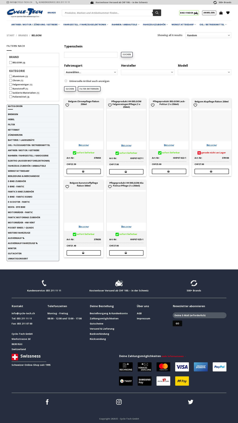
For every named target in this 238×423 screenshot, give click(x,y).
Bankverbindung (99, 333)
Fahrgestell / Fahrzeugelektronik (85, 24)
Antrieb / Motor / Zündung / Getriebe (35, 24)
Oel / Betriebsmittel (213, 24)
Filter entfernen (89, 89)
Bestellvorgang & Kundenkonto (109, 313)
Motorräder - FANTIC (20, 212)
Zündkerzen (15, 134)
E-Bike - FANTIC (16, 186)
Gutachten (14, 253)
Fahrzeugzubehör (155, 24)
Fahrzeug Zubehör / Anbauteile (27, 165)
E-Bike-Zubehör (17, 181)
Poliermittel (19, 96)
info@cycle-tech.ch (23, 313)
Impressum (143, 318)
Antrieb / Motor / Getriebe (23, 150)
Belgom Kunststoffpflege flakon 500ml (84, 184)
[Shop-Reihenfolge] (208, 35)
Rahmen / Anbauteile (125, 24)
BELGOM (17, 62)
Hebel (11, 119)
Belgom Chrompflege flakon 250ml (83, 103)
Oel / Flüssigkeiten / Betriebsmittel (29, 145)
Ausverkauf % (16, 238)
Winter (12, 248)
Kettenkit (14, 129)
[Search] (157, 12)
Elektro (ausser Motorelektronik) (29, 160)
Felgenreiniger (21, 84)
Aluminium (18, 76)
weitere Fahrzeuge (19, 232)
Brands (52, 12)
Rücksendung (98, 339)
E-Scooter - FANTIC (19, 201)
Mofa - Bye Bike (16, 206)
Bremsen (13, 114)
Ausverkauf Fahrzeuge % (23, 243)
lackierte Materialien (24, 92)
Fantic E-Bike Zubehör (21, 191)
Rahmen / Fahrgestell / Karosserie (28, 155)
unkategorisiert (18, 258)
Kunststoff (19, 88)
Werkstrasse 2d (21, 339)
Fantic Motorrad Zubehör (24, 217)
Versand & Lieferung (102, 328)
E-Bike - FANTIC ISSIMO (20, 196)
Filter (11, 124)
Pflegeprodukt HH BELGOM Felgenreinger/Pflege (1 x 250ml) (126, 104)
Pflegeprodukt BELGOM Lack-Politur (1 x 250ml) (169, 103)
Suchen (127, 54)
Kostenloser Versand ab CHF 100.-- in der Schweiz (119, 290)
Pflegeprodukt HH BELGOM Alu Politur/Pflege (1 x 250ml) (126, 184)
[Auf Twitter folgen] (190, 402)
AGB (139, 313)
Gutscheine (96, 323)
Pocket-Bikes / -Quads (21, 227)
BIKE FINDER (189, 12)
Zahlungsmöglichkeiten (104, 318)
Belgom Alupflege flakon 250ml (212, 101)
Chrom (16, 80)
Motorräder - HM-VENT (21, 222)
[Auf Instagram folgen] (119, 402)
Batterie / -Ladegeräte (21, 140)
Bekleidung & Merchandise (24, 176)
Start (11, 35)
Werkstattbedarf (184, 24)
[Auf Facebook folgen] (47, 402)
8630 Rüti (17, 344)
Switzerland (19, 349)
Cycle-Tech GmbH (22, 333)
